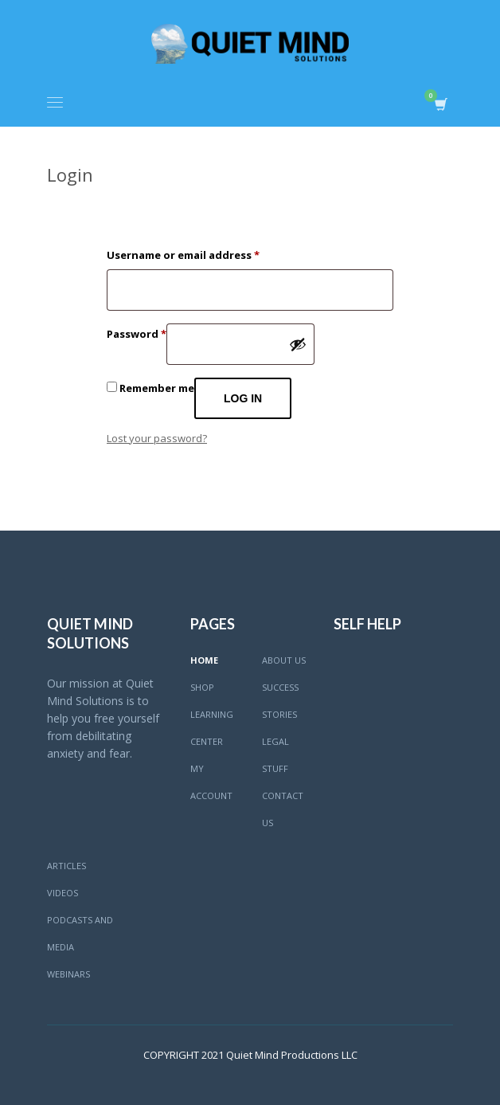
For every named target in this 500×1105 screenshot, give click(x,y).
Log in (243, 398)
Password (136, 332)
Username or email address (183, 253)
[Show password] (298, 344)
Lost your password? (157, 438)
